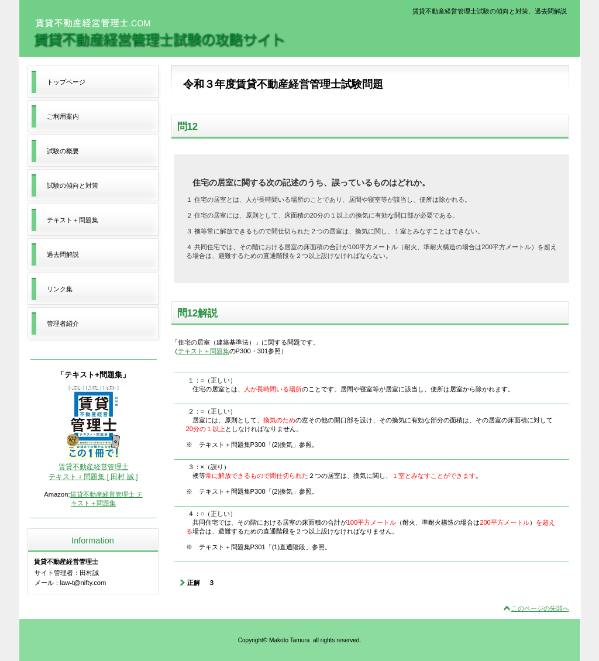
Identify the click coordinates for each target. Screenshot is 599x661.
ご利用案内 (63, 116)
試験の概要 (63, 150)
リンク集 (60, 288)
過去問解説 (63, 254)
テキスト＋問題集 (203, 350)
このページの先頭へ (540, 608)
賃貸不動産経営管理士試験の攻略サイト (159, 33)
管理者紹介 (63, 323)
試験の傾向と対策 (72, 185)
